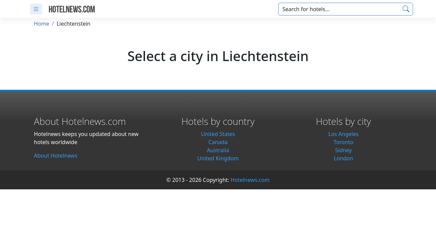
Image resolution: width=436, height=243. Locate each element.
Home (42, 23)
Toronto (343, 142)
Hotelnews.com (250, 180)
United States (218, 134)
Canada (218, 142)
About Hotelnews (56, 155)
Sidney (343, 150)
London (343, 158)
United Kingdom (218, 158)
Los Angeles (343, 134)
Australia (218, 150)
